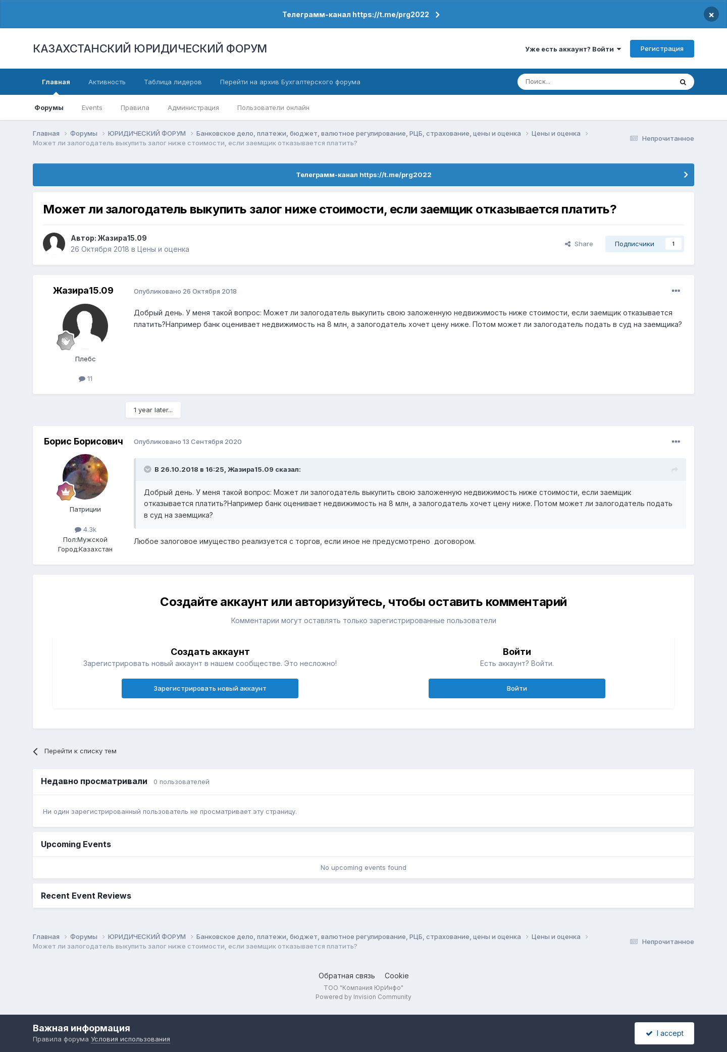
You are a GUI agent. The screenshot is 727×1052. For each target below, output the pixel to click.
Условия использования (130, 1039)
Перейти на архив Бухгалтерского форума (290, 82)
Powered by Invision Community (363, 997)
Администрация (193, 107)
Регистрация (662, 48)
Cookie (397, 975)
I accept (665, 1033)
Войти (517, 688)
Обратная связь (347, 975)
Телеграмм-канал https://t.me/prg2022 (355, 14)
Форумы (49, 107)
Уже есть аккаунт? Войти (573, 49)
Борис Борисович (83, 441)
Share (579, 244)
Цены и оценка (163, 249)
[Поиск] (566, 82)
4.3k (85, 529)
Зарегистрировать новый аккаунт (210, 688)
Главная (56, 86)
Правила (135, 107)
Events (92, 107)
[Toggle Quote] (148, 469)
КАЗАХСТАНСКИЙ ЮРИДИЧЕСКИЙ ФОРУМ (150, 48)
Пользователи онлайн (273, 107)
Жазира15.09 (122, 238)
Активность (107, 82)
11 (85, 378)
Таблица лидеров (173, 82)
